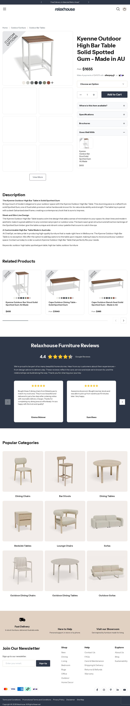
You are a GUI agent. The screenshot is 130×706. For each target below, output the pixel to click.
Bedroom (65, 665)
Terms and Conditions (11, 700)
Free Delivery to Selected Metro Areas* (65, 2)
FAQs (87, 656)
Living (64, 661)
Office (64, 673)
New (63, 652)
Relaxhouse (21, 704)
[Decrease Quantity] (80, 94)
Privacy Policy (58, 700)
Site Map (80, 700)
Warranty (89, 673)
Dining (64, 656)
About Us (119, 652)
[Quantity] (87, 94)
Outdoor (65, 678)
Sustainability (121, 661)
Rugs (63, 669)
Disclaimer (70, 700)
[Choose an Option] (102, 84)
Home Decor (67, 682)
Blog (117, 656)
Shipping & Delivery (94, 665)
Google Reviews (82, 360)
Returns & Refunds (93, 669)
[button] (88, 2)
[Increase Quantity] (94, 94)
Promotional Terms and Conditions (36, 700)
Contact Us (90, 652)
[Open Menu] (5, 9)
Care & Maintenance (94, 661)
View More (38, 177)
